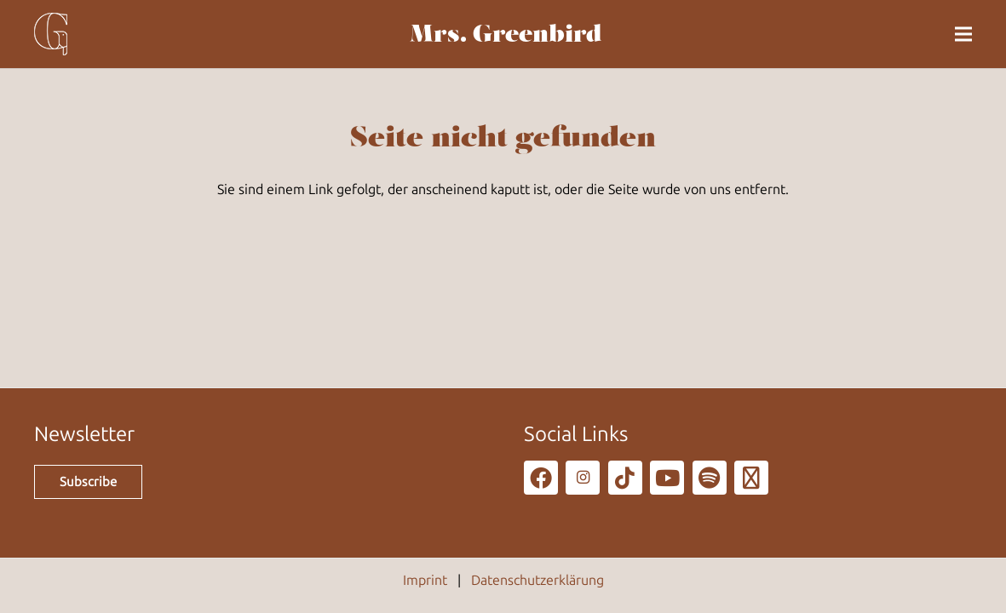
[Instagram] (583, 478)
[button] (963, 34)
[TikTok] (625, 478)
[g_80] (50, 34)
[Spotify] (710, 478)
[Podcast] (751, 478)
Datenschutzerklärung (537, 580)
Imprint (425, 580)
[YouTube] (667, 478)
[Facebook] (541, 478)
